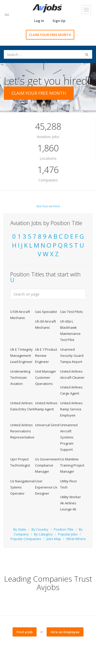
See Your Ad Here (48, 206)
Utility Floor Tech (68, 484)
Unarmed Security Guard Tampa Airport (71, 355)
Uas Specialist (46, 311)
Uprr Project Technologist (20, 462)
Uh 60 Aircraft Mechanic (45, 324)
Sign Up (58, 20)
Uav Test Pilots (71, 311)
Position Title (63, 529)
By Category (43, 534)
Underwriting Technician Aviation (20, 377)
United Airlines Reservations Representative (22, 431)
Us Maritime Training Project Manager (72, 465)
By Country (39, 529)
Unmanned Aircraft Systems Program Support (69, 437)
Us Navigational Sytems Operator (22, 487)
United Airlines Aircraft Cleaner (72, 374)
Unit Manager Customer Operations (45, 377)
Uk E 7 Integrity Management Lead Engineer (21, 355)
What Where (76, 538)
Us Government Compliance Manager (47, 465)
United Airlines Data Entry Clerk (22, 406)
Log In (39, 20)
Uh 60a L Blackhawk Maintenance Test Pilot (70, 330)
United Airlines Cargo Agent (71, 390)
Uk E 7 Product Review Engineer (46, 355)
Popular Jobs (68, 534)
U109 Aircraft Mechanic (20, 314)
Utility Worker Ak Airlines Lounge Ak (70, 503)
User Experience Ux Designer (46, 487)
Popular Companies (25, 538)
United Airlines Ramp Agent (46, 406)
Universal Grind (47, 425)
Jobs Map (54, 538)
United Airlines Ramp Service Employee (71, 409)
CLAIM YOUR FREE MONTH (50, 34)
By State (19, 529)
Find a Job (25, 632)
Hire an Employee (65, 632)
